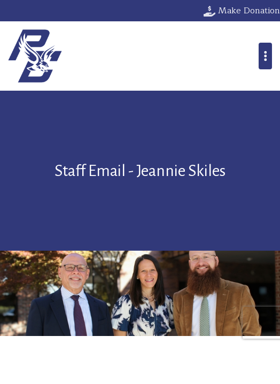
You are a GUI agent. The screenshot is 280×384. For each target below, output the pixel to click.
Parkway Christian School (35, 56)
